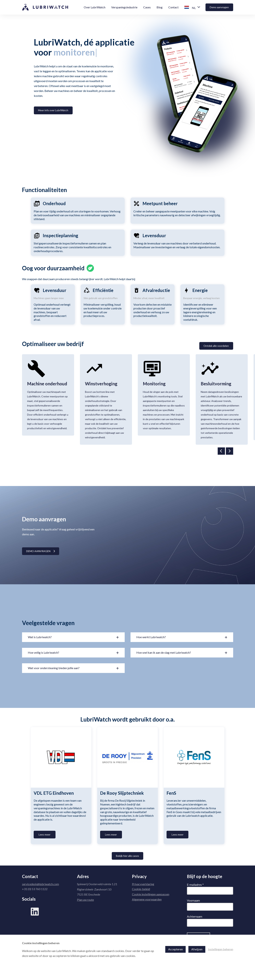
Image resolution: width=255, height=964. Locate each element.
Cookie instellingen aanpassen (150, 894)
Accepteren (175, 949)
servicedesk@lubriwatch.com (40, 884)
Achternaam (194, 916)
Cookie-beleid (141, 889)
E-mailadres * (195, 884)
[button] (192, 7)
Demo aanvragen (219, 7)
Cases (147, 7)
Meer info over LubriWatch (53, 110)
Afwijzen (196, 949)
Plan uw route (85, 899)
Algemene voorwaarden (147, 899)
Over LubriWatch (94, 7)
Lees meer (44, 834)
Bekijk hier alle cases (127, 855)
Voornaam (193, 900)
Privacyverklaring (143, 884)
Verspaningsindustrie (124, 7)
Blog (160, 7)
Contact (173, 7)
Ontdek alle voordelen (216, 345)
